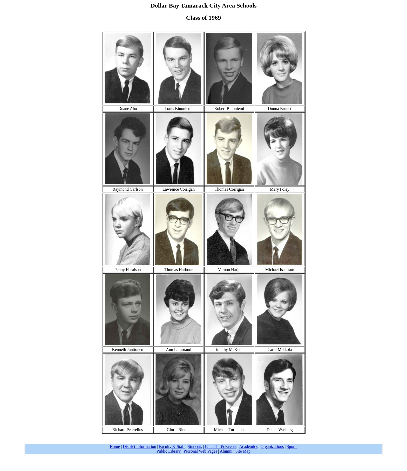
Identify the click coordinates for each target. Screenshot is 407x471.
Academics (248, 446)
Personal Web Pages (200, 451)
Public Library (169, 451)
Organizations (272, 446)
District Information (139, 446)
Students (195, 446)
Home (115, 446)
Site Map (242, 451)
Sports (292, 446)
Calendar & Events (220, 446)
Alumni (226, 451)
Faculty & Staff (172, 446)
